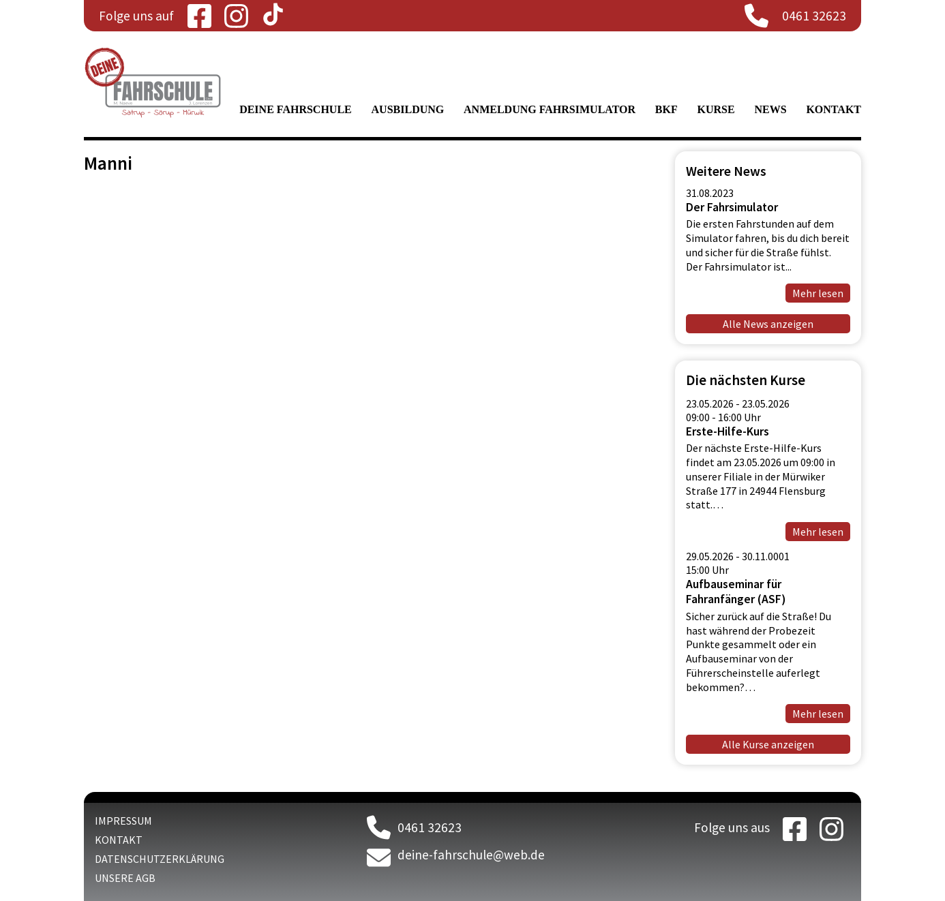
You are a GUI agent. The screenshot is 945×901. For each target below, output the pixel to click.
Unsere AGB (125, 878)
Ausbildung (408, 109)
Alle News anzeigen (768, 324)
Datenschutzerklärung (159, 859)
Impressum (123, 820)
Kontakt (833, 109)
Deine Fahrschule (295, 109)
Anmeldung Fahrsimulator (549, 109)
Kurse (716, 109)
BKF (666, 109)
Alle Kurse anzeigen (768, 744)
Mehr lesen (817, 293)
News (770, 109)
